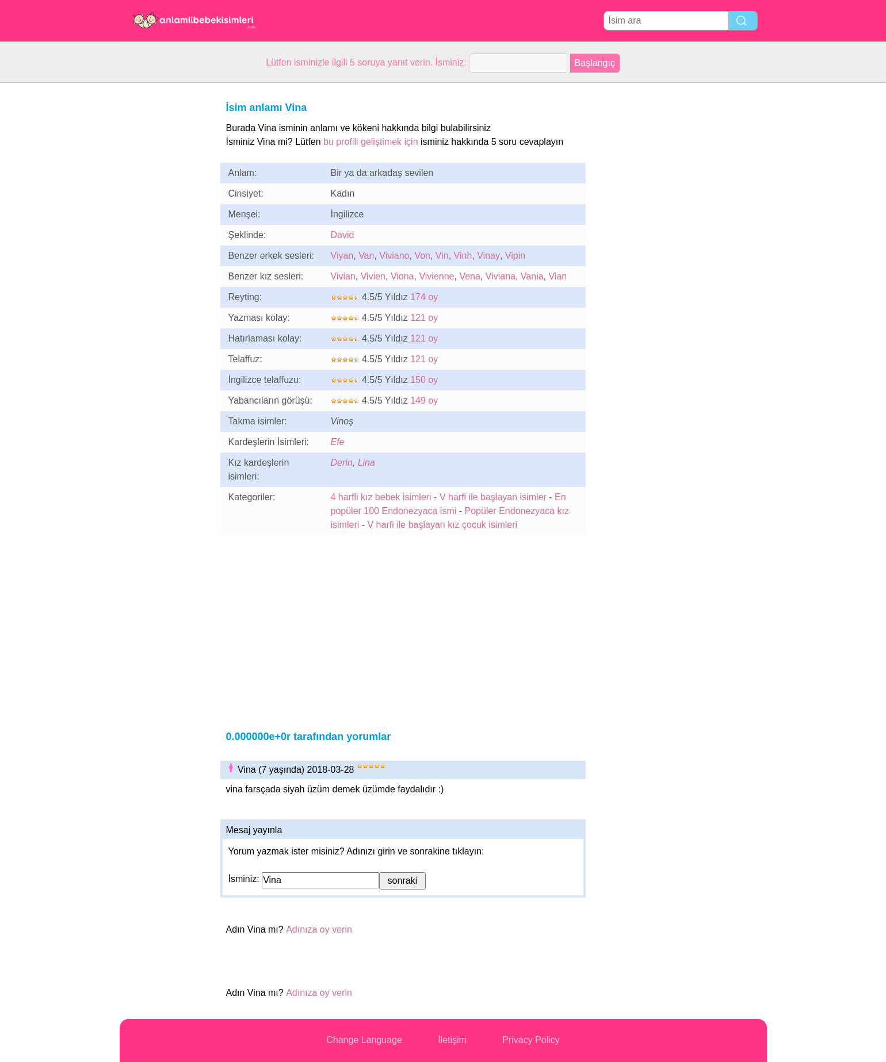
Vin (442, 255)
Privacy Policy (531, 1040)
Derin (342, 462)
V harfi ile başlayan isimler (493, 497)
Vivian (343, 276)
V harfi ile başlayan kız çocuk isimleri (443, 525)
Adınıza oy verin (319, 929)
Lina (366, 462)
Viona (402, 276)
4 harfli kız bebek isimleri (381, 497)
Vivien (373, 276)
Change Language (364, 1040)
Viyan (342, 255)
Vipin (515, 255)
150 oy (424, 380)
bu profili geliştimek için (370, 142)
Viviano (394, 255)
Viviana (500, 276)
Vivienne (436, 276)
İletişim (452, 1040)
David (342, 235)
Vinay (488, 255)
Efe (338, 442)
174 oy (424, 297)
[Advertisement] (166, 255)
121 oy (424, 318)
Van (366, 255)
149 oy (424, 400)
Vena (469, 276)
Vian (557, 276)
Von (422, 255)
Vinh (463, 255)
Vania (532, 276)
